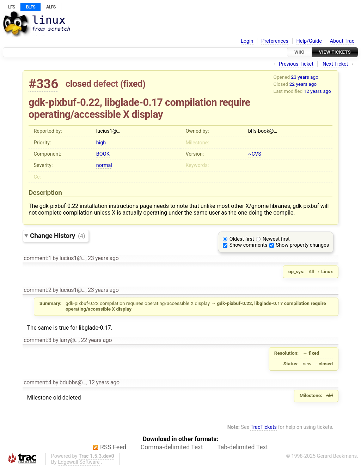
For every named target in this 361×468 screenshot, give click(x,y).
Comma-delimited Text (172, 447)
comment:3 (37, 340)
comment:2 (37, 290)
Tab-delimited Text (242, 447)
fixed (132, 83)
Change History (57, 236)
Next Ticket (335, 64)
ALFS (51, 7)
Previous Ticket (296, 64)
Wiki (299, 52)
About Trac (342, 41)
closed (78, 83)
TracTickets (263, 427)
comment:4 (37, 382)
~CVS (254, 154)
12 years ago (317, 91)
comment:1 (37, 258)
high (101, 143)
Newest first (276, 239)
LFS (11, 7)
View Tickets (335, 52)
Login (247, 41)
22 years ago (303, 84)
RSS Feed (113, 447)
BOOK (103, 154)
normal (104, 165)
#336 (43, 83)
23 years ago (304, 77)
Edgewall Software (79, 462)
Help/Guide (309, 41)
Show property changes (302, 245)
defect (105, 83)
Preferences (274, 41)
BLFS (30, 7)
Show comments (249, 245)
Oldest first (242, 239)
